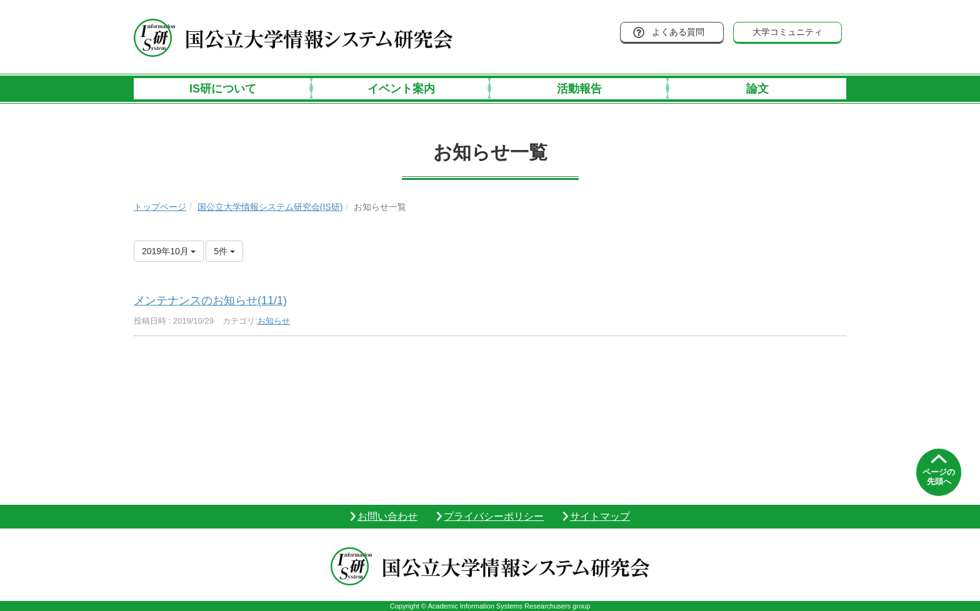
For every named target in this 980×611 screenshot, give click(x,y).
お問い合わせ (388, 516)
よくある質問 (678, 32)
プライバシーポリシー (494, 516)
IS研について (222, 88)
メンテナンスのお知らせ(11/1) (210, 300)
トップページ (160, 207)
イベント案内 (401, 88)
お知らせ (274, 320)
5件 (224, 251)
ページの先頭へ (938, 477)
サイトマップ (600, 516)
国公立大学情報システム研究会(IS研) (270, 207)
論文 (757, 88)
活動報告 (579, 88)
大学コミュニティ (787, 32)
